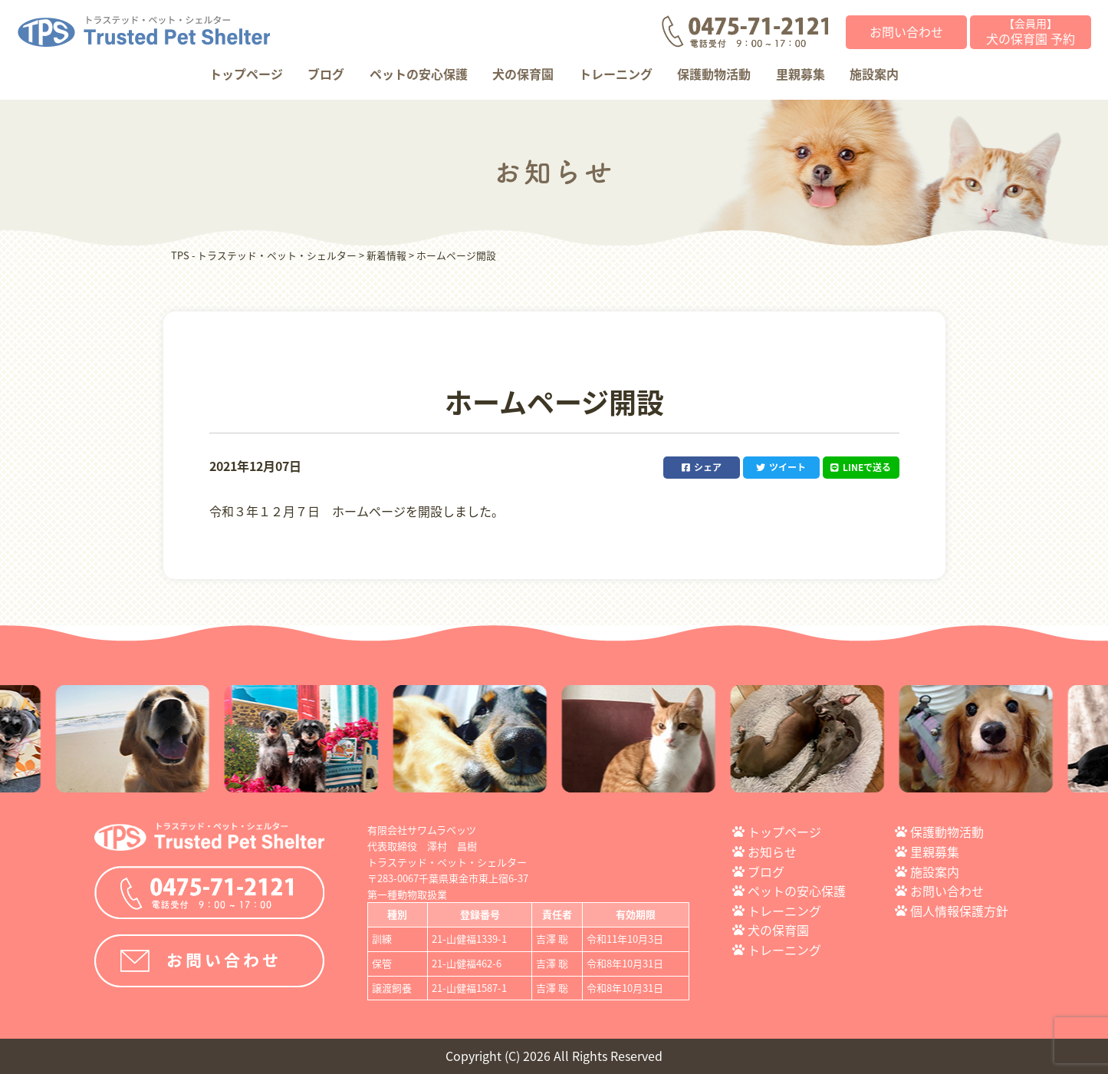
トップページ (246, 73)
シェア (702, 467)
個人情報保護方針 (959, 910)
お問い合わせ (906, 31)
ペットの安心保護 (419, 73)
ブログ (325, 73)
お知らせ (772, 851)
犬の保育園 (523, 73)
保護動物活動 (714, 73)
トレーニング (616, 73)
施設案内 (874, 73)
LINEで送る (860, 467)
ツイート (781, 467)
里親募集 (800, 73)
